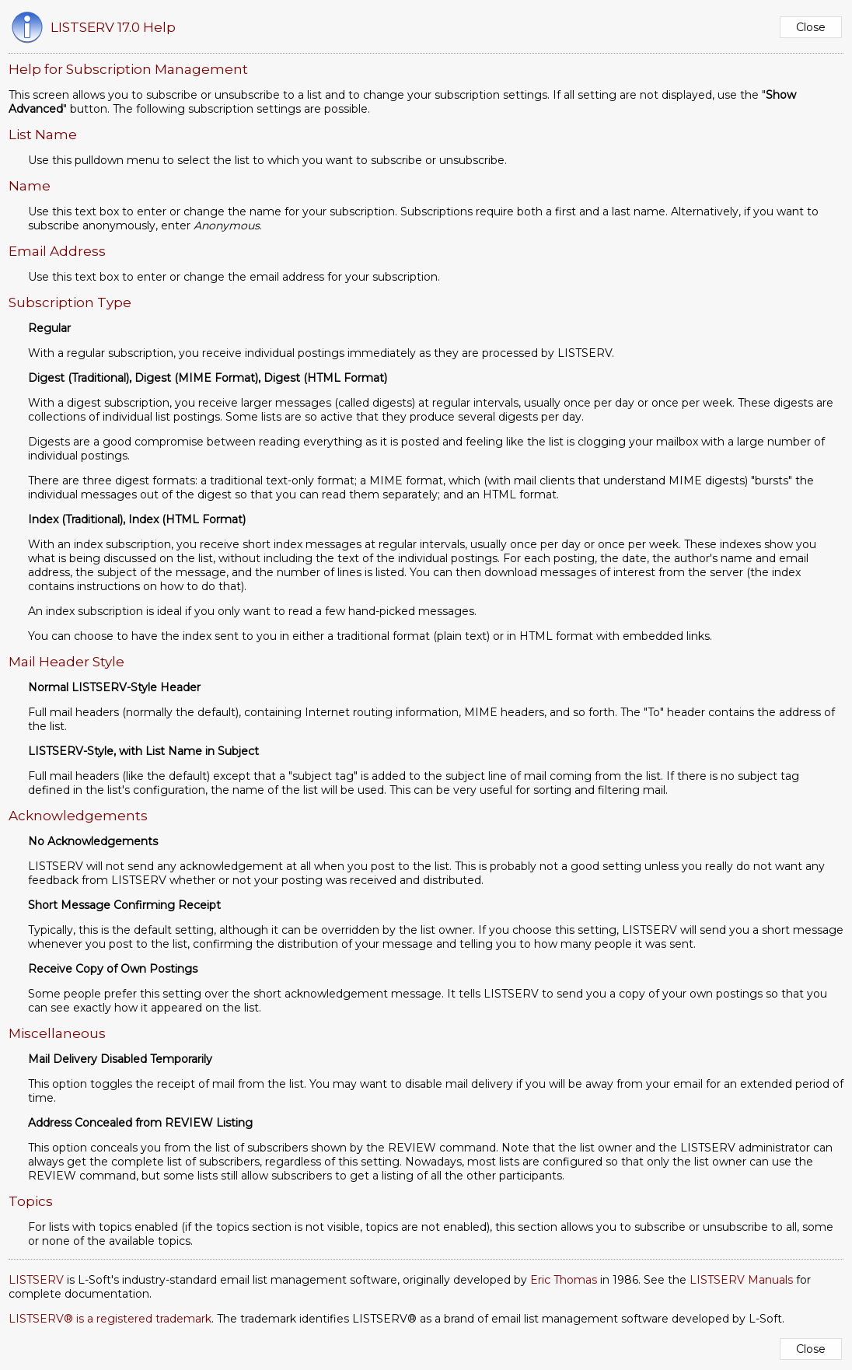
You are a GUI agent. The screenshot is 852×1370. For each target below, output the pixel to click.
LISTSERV (36, 1280)
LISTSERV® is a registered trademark (110, 1319)
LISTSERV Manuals (741, 1280)
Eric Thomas (563, 1280)
